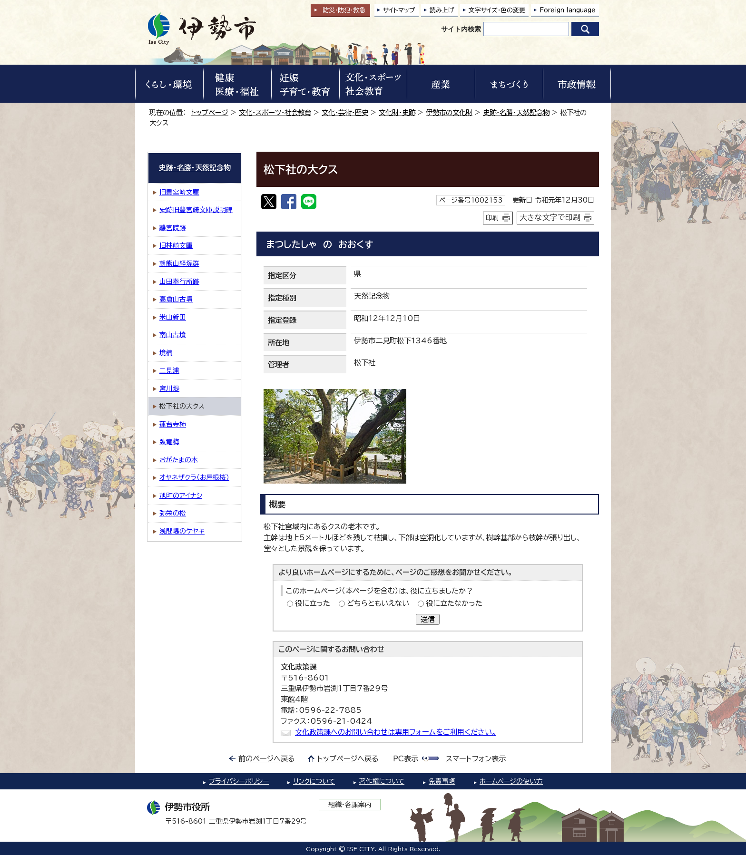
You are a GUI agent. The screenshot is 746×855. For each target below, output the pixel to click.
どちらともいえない (378, 603)
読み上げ (442, 10)
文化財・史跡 (397, 112)
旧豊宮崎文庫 (179, 192)
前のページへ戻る (266, 758)
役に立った (312, 603)
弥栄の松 (172, 513)
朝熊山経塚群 (179, 263)
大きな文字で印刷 (550, 217)
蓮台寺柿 (172, 424)
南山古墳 (172, 334)
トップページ (209, 112)
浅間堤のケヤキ (182, 531)
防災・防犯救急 (344, 10)
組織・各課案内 (350, 804)
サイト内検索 (461, 29)
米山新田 (172, 317)
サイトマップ (399, 10)
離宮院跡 (172, 227)
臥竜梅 (169, 441)
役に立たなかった (454, 603)
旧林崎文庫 (176, 245)
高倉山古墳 (176, 299)
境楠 (166, 353)
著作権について (381, 781)
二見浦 (169, 370)
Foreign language (568, 10)
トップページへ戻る (348, 758)
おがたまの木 (178, 460)
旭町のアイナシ (180, 495)
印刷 (492, 217)
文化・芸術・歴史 (345, 112)
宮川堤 (169, 388)
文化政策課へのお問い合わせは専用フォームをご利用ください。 (395, 732)
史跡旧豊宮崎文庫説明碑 (196, 209)
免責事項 (442, 781)
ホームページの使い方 (511, 781)
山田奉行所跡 (179, 281)
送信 (428, 619)
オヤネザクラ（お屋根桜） (194, 477)
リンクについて (314, 781)
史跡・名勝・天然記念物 (516, 112)
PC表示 (405, 758)
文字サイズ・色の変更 (497, 10)
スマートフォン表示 (476, 758)
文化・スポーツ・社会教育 (275, 112)
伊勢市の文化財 (449, 112)
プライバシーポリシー (239, 781)
